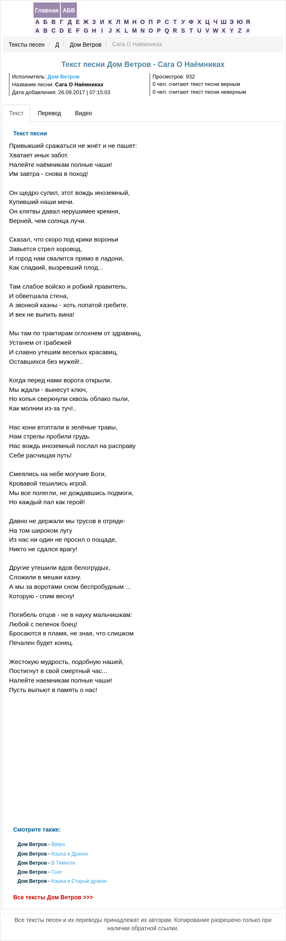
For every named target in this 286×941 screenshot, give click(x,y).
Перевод (49, 113)
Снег (56, 872)
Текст (16, 113)
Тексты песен (27, 44)
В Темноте (63, 863)
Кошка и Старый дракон (79, 881)
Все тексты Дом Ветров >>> (53, 897)
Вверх (58, 845)
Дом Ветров (86, 44)
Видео (83, 113)
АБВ (68, 10)
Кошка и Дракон (69, 854)
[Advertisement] (95, 760)
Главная (47, 10)
